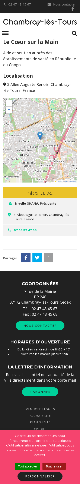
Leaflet (58, 181)
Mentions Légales (40, 409)
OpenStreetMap (70, 181)
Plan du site (40, 422)
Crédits (40, 429)
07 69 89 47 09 (25, 230)
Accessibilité (40, 416)
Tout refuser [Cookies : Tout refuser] (54, 466)
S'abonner (40, 392)
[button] (40, 135)
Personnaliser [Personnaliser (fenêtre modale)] (40, 476)
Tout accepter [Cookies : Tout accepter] (27, 466)
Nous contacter (61, 4)
